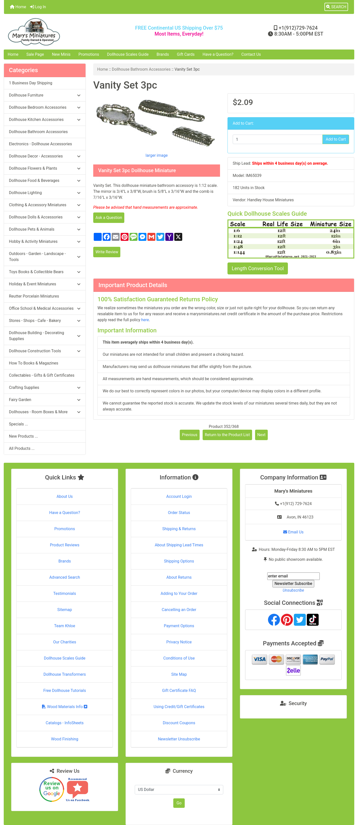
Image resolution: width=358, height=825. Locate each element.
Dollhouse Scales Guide (128, 54)
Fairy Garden (45, 399)
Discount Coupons (179, 723)
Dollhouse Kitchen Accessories (45, 119)
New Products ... (23, 436)
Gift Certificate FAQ (179, 690)
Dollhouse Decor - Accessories (45, 156)
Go (179, 803)
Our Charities (64, 642)
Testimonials (64, 593)
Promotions (89, 54)
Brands (163, 54)
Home (18, 6)
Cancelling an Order (179, 609)
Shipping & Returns (179, 528)
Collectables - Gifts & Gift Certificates (41, 375)
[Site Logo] (62, 32)
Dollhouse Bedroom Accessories (45, 107)
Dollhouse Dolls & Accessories (45, 217)
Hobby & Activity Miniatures (45, 241)
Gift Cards (186, 54)
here (145, 319)
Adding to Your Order (179, 593)
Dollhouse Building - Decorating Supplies (45, 335)
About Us (64, 496)
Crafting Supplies (45, 387)
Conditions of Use (179, 658)
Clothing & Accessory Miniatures (45, 205)
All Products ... (22, 448)
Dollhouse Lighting (45, 192)
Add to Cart (336, 139)
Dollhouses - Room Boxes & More (45, 412)
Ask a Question (108, 217)
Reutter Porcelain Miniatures (34, 296)
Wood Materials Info (64, 706)
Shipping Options (179, 561)
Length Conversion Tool (258, 268)
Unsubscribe (293, 590)
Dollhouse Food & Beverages (45, 180)
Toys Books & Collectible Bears (45, 271)
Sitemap (64, 609)
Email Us (293, 532)
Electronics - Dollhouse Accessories (40, 144)
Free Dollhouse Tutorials (64, 690)
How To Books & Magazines (33, 363)
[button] (336, 7)
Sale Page (35, 54)
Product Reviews (65, 545)
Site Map (179, 674)
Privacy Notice (179, 642)
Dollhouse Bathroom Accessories (141, 69)
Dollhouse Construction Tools (45, 351)
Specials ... (18, 424)
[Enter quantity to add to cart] (278, 139)
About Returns (178, 577)
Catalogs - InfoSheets (65, 723)
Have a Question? (218, 54)
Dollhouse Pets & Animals (45, 229)
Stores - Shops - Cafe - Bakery (45, 320)
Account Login (179, 496)
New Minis (61, 54)
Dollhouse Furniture (45, 95)
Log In (38, 6)
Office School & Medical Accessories (45, 308)
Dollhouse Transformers (65, 674)
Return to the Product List (227, 434)
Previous (189, 434)
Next (261, 434)
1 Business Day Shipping (30, 83)
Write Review (106, 252)
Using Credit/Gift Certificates (179, 706)
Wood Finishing (64, 739)
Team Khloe (64, 625)
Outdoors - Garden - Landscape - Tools (45, 256)
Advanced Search (64, 577)
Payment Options (179, 625)
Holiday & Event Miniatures (45, 284)
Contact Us (251, 54)
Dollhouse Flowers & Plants (45, 168)
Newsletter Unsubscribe (179, 739)
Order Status (179, 512)
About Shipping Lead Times (179, 545)
